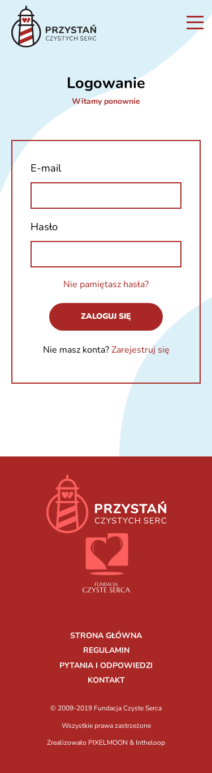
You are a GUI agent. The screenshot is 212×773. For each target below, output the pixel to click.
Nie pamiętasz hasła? (106, 284)
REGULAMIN (106, 650)
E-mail (46, 168)
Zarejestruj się (140, 350)
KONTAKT (106, 680)
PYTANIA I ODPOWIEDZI (106, 665)
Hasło (44, 226)
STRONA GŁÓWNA (106, 635)
